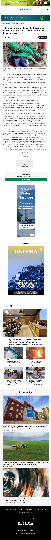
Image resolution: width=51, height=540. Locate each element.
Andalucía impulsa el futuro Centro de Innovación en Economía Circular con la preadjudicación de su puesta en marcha (25, 427)
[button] (3, 37)
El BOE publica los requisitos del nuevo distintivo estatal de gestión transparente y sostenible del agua (14, 361)
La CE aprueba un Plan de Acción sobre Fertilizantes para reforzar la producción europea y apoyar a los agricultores (25, 463)
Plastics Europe (25, 166)
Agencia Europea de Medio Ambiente (14, 502)
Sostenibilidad (17, 23)
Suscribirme (26, 179)
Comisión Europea (8, 466)
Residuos (25, 161)
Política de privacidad (29, 531)
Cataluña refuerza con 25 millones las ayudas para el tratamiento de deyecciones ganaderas (14, 381)
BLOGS (26, 509)
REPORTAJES (20, 509)
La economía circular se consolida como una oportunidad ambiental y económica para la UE (23, 499)
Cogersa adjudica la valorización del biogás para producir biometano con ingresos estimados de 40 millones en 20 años (26, 343)
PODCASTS (37, 509)
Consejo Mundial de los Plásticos (25, 164)
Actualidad (7, 23)
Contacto (29, 512)
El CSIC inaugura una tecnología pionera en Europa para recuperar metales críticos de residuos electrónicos (36, 362)
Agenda (31, 509)
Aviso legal (20, 531)
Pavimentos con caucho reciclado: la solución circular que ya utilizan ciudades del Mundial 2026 (36, 381)
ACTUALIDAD (13, 509)
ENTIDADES (43, 509)
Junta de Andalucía (9, 430)
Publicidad (22, 512)
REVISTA (7, 509)
